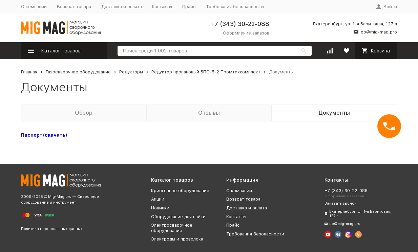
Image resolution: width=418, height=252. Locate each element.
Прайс (189, 6)
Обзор (83, 113)
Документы (334, 113)
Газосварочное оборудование (78, 71)
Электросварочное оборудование (171, 228)
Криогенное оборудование (180, 190)
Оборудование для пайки (178, 216)
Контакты (162, 6)
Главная (29, 71)
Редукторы (131, 71)
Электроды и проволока (177, 239)
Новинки (160, 207)
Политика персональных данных (52, 229)
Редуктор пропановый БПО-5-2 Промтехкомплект (205, 71)
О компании (34, 6)
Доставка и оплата (121, 6)
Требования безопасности (235, 6)
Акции (157, 199)
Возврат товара (74, 6)
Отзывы (209, 113)
